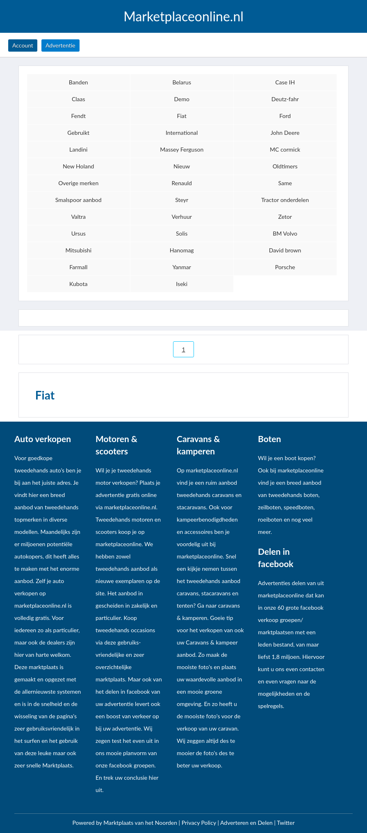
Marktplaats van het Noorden (140, 822)
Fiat (182, 115)
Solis (181, 233)
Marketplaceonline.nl (183, 16)
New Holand (78, 166)
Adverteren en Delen (246, 822)
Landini (78, 149)
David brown (285, 250)
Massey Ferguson (181, 149)
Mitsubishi (78, 250)
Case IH (285, 82)
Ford (285, 115)
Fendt (78, 115)
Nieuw (181, 166)
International (182, 132)
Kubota (78, 283)
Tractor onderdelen (285, 199)
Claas (78, 98)
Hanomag (182, 250)
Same (285, 182)
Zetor (285, 216)
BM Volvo (285, 233)
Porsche (285, 266)
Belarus (181, 82)
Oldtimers (285, 166)
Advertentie (60, 45)
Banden (78, 82)
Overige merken (78, 182)
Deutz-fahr (285, 98)
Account (22, 45)
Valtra (78, 216)
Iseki (181, 283)
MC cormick (285, 149)
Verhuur (181, 216)
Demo (181, 98)
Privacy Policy (200, 822)
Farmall (78, 266)
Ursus (78, 233)
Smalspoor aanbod (78, 199)
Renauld (181, 182)
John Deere (285, 132)
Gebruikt (78, 132)
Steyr (181, 199)
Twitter (285, 822)
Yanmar (181, 266)
